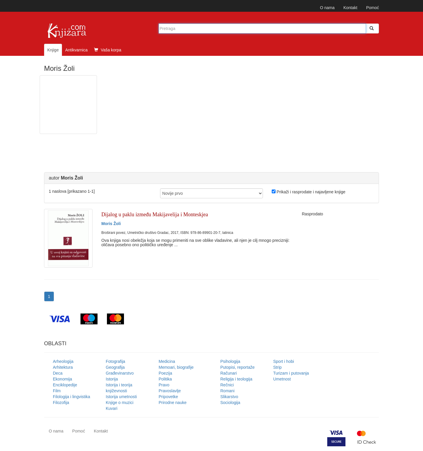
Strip (277, 367)
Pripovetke (168, 396)
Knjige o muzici (119, 402)
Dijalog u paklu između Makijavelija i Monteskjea (154, 214)
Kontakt (350, 7)
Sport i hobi (283, 361)
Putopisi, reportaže (237, 367)
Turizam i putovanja (291, 373)
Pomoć (372, 7)
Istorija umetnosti (121, 396)
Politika (165, 379)
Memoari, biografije (176, 367)
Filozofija (61, 402)
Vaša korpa (107, 50)
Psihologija (230, 361)
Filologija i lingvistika (71, 396)
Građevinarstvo (120, 373)
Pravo (164, 385)
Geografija (115, 367)
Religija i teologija (236, 379)
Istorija (112, 379)
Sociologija (230, 402)
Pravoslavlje (170, 390)
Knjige (53, 50)
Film (57, 390)
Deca (58, 373)
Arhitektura (63, 367)
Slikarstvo (229, 396)
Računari (228, 373)
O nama (327, 7)
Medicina (167, 361)
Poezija (165, 373)
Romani (227, 390)
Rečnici (227, 385)
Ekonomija (62, 379)
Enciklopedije (65, 385)
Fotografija (115, 361)
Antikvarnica (76, 50)
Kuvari (112, 408)
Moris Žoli (111, 223)
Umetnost (282, 379)
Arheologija (63, 361)
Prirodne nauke (173, 402)
